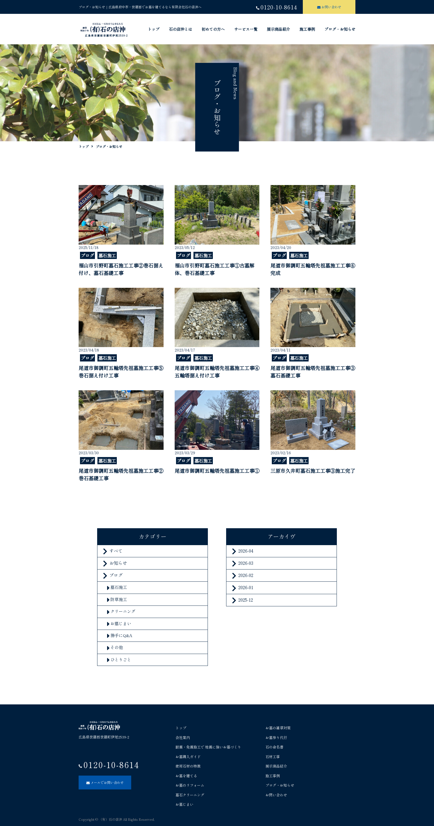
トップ (153, 29)
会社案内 (182, 737)
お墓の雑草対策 (278, 727)
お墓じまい (120, 623)
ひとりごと (120, 659)
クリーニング (122, 611)
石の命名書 (274, 747)
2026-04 (245, 550)
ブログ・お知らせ (339, 29)
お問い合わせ (276, 794)
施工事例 (307, 29)
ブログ (116, 575)
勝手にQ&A (121, 635)
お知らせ (118, 563)
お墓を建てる (186, 775)
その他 (116, 647)
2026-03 (245, 563)
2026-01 (245, 587)
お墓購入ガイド (188, 756)
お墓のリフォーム (189, 785)
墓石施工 (118, 587)
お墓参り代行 (276, 737)
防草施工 (118, 599)
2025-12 (245, 599)
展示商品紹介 (278, 29)
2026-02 (245, 575)
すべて (116, 550)
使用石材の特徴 (188, 766)
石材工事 (272, 756)
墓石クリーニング (189, 794)
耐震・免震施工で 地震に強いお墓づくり (208, 747)
